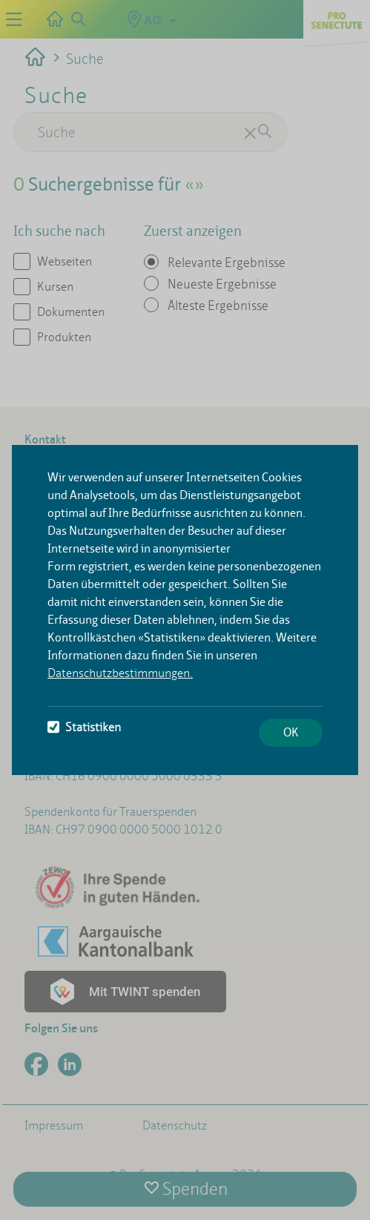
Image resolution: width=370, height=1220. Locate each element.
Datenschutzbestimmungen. (120, 673)
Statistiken (84, 727)
